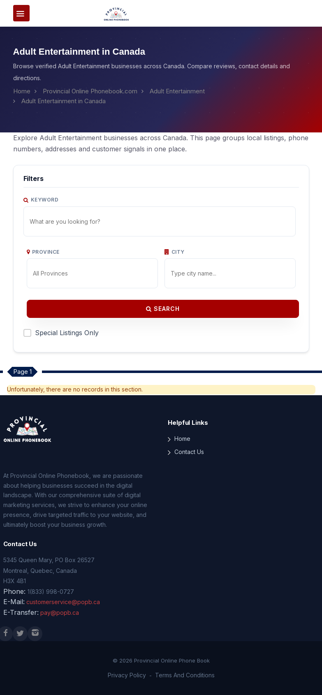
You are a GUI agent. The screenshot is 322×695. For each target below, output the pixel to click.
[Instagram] (35, 633)
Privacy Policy (127, 675)
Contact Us (189, 451)
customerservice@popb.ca (63, 601)
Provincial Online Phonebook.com (90, 91)
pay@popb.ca (59, 612)
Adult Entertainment (177, 91)
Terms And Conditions (185, 675)
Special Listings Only (67, 333)
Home (21, 91)
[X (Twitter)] (20, 633)
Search (163, 308)
